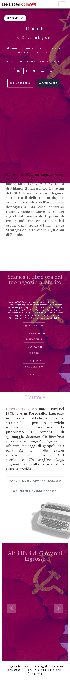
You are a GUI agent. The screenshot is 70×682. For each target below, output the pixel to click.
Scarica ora (48, 82)
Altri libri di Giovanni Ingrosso (35, 478)
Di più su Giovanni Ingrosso (34, 489)
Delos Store (34, 324)
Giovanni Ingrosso (37, 37)
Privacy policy (35, 673)
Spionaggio (57, 61)
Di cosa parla (20, 82)
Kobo (34, 351)
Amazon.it (34, 338)
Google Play (34, 365)
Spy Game (12, 18)
